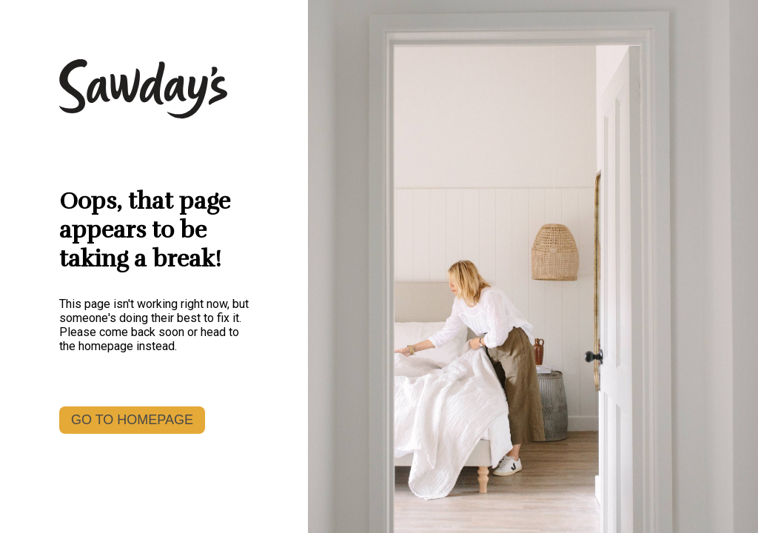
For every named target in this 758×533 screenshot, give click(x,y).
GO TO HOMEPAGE (132, 419)
